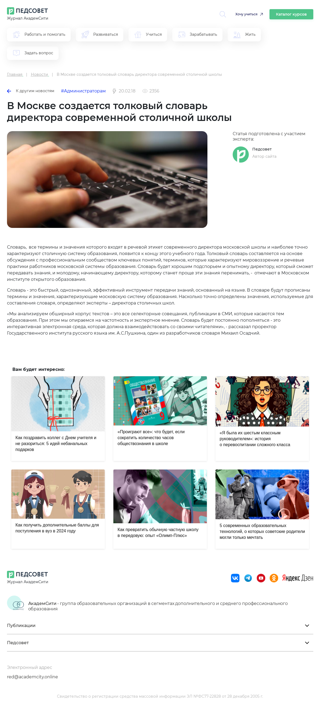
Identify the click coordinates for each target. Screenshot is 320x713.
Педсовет (262, 149)
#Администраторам (83, 91)
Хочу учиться (246, 14)
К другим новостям (30, 90)
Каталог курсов (291, 14)
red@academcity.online (32, 676)
